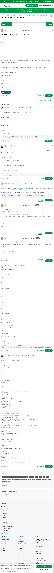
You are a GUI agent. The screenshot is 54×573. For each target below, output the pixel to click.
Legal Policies (38, 546)
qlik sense (5, 477)
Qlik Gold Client (4, 530)
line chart (44, 479)
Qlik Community (5, 15)
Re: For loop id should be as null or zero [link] (13, 17)
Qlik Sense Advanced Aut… (15, 477)
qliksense (31, 477)
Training (3, 550)
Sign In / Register (48, 5)
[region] (26, 568)
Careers (20, 550)
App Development (42, 15)
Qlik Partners (4, 541)
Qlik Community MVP (7, 175)
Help (40, 5)
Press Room (21, 541)
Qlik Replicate (4, 517)
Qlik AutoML (4, 513)
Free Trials (3, 543)
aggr (49, 479)
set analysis (25, 477)
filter (37, 479)
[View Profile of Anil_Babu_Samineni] (10, 183)
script (47, 477)
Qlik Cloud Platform (5, 508)
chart (29, 479)
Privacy (20, 548)
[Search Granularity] (6, 24)
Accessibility (21, 546)
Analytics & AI (20, 15)
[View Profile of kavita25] (8, 30)
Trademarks (38, 551)
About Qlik (20, 539)
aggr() (4, 479)
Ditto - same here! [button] (6, 92)
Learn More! (30, 11)
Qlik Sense (3, 511)
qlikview (9, 479)
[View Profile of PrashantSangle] (10, 107)
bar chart (5, 481)
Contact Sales (21, 557)
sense (36, 477)
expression (14, 479)
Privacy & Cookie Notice (41, 549)
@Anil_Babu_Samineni (6, 75)
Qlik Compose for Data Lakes (8, 520)
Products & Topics (30, 15)
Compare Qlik (4, 546)
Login (20, 1)
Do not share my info (41, 560)
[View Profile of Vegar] (7, 146)
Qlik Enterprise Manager (7, 526)
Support (3, 553)
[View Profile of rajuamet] (8, 355)
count (33, 479)
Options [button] (51, 15)
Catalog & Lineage (5, 528)
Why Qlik (3, 533)
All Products (4, 506)
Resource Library (5, 539)
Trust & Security (22, 543)
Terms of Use (38, 553)
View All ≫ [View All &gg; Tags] (4, 485)
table (41, 477)
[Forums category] (3, 495)
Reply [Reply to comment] (48, 141)
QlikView (3, 515)
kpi (40, 479)
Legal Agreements (40, 556)
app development (23, 479)
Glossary (3, 548)
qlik (44, 477)
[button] (52, 30)
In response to (9, 242)
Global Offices (21, 555)
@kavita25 (3, 188)
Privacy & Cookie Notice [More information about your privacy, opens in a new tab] (23, 571)
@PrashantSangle (26, 188)
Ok (44, 566)
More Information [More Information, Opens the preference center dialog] (44, 569)
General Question (10, 87)
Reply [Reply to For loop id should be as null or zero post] (48, 95)
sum (9, 481)
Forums (13, 15)
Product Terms (39, 558)
